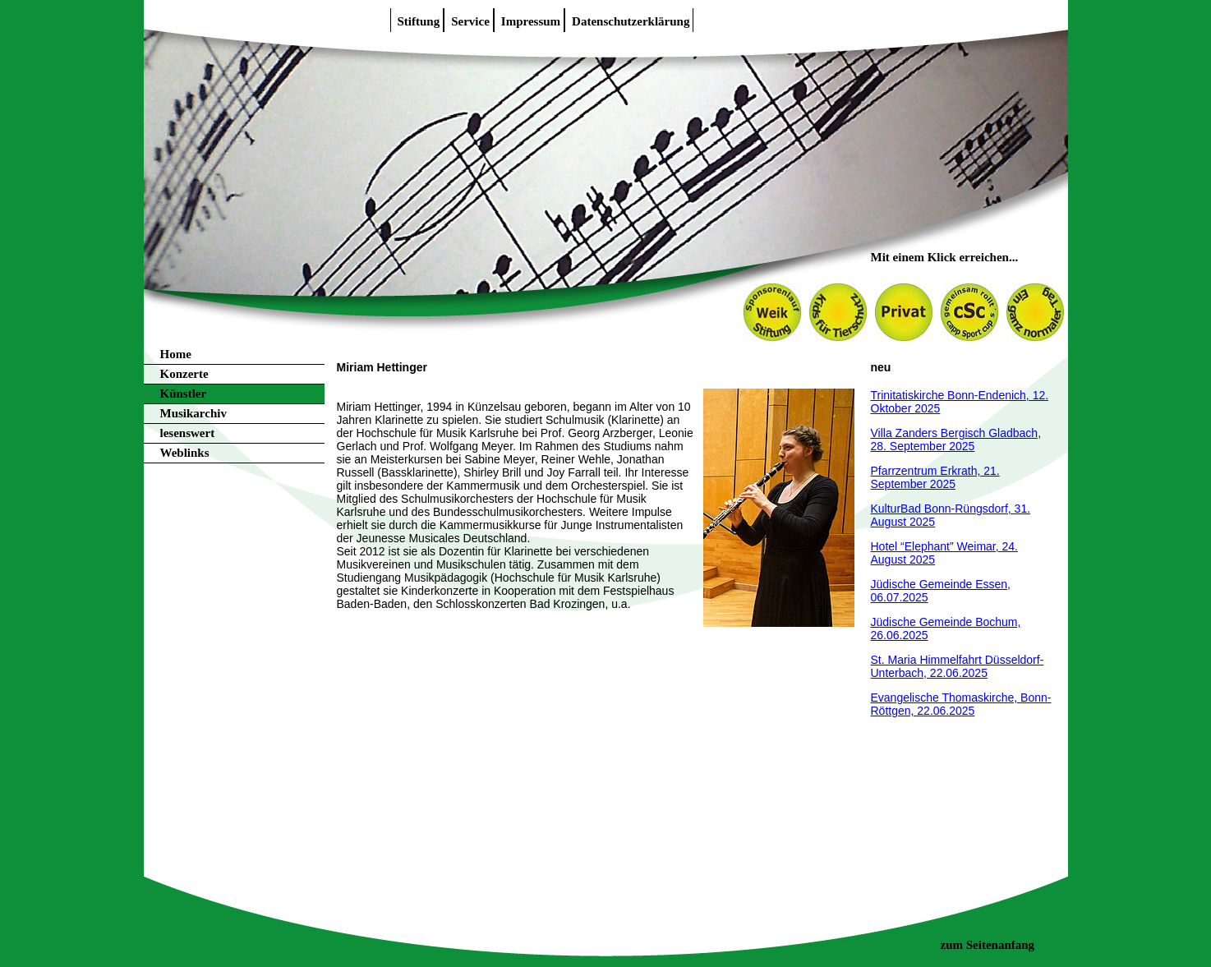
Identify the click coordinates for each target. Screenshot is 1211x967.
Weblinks (185, 452)
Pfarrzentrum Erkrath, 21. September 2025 (935, 477)
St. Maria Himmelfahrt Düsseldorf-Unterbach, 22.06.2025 (957, 666)
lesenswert (187, 433)
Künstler (183, 393)
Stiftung (419, 21)
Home (175, 354)
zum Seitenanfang (988, 944)
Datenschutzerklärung (630, 21)
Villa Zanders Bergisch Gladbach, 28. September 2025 (956, 439)
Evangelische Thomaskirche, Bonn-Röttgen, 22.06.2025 (961, 704)
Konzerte (184, 373)
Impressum (530, 21)
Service (470, 21)
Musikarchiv (193, 413)
